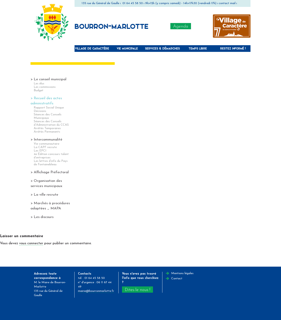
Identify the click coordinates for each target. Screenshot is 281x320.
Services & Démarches (162, 48)
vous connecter (31, 243)
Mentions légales (182, 273)
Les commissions (45, 87)
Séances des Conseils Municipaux (47, 116)
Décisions (40, 111)
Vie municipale (127, 48)
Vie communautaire (46, 143)
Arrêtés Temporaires (47, 128)
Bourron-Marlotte (111, 26)
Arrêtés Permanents (47, 131)
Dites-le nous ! (137, 290)
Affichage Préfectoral (51, 172)
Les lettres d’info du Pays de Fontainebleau (51, 162)
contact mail (227, 3)
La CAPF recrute (45, 147)
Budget (38, 90)
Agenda (180, 26)
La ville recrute (46, 194)
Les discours (43, 217)
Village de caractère (92, 48)
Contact (176, 278)
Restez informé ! (233, 48)
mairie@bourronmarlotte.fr (96, 291)
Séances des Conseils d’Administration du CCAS (51, 123)
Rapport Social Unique (49, 107)
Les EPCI (40, 150)
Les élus (39, 83)
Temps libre (198, 48)
